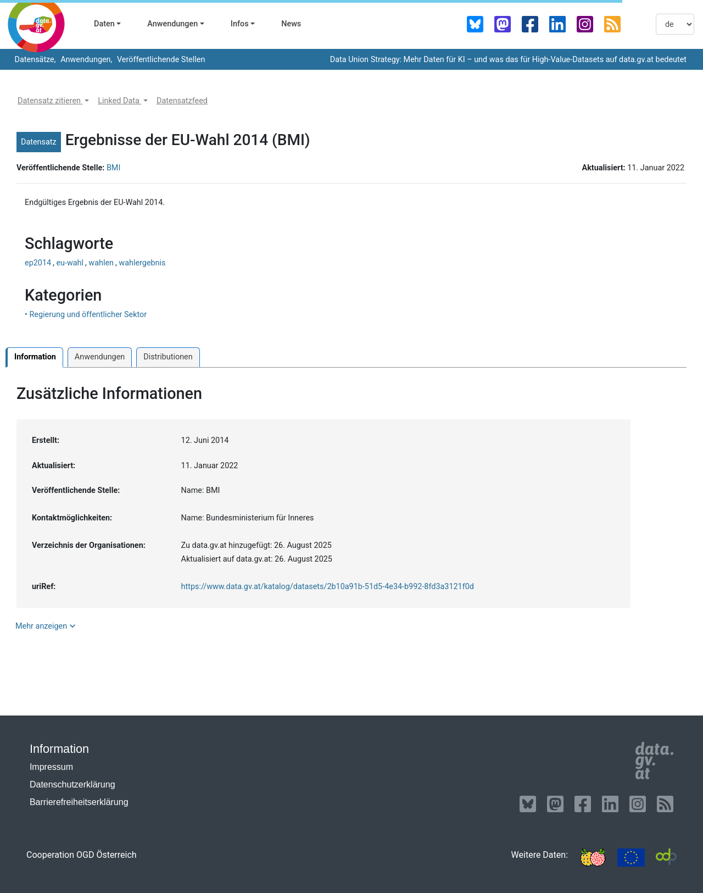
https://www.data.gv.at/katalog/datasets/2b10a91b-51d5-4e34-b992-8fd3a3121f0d (327, 586)
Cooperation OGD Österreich (81, 855)
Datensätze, (34, 59)
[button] (53, 101)
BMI (113, 168)
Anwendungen (100, 357)
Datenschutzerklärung (72, 784)
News (291, 24)
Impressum (51, 767)
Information (35, 357)
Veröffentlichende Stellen (160, 59)
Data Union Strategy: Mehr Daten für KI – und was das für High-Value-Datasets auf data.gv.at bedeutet (508, 59)
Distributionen (167, 357)
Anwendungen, (86, 59)
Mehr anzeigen (46, 625)
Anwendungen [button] (172, 24)
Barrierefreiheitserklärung (79, 802)
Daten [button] (104, 24)
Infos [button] (240, 24)
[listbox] (675, 24)
